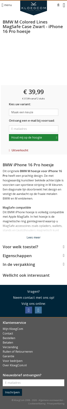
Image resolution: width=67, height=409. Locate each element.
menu (7, 5)
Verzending (10, 347)
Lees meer (34, 237)
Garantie (8, 356)
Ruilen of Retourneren (18, 352)
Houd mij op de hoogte (26, 137)
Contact (8, 333)
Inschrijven (12, 392)
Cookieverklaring (36, 403)
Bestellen (9, 338)
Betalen (8, 342)
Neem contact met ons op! (33, 297)
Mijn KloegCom (13, 329)
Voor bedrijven (13, 361)
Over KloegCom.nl (15, 365)
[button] (58, 5)
